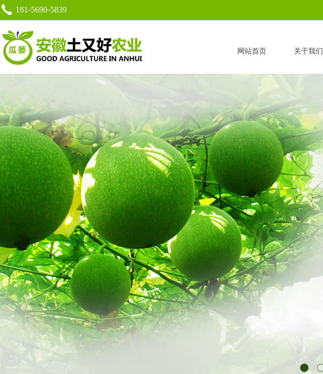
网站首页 (251, 51)
